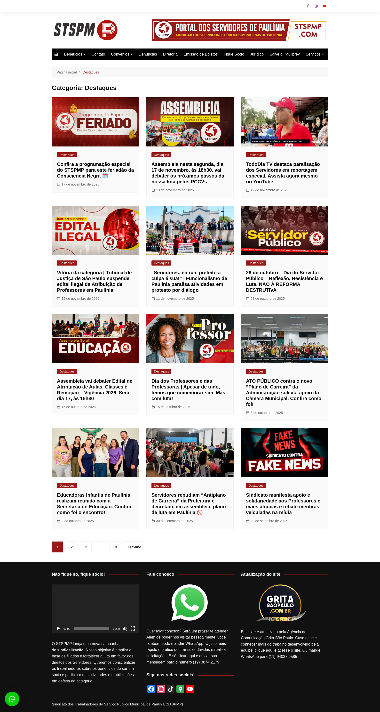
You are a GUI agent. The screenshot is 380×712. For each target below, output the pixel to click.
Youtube (324, 6)
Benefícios (73, 54)
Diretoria (170, 54)
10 (115, 547)
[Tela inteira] (132, 628)
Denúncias (148, 54)
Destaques (66, 155)
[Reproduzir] (58, 628)
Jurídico (257, 54)
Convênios (120, 54)
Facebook (307, 6)
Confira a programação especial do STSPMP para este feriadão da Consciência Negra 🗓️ (95, 170)
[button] (12, 699)
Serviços (313, 54)
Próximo (134, 547)
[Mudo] (125, 628)
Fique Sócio (234, 54)
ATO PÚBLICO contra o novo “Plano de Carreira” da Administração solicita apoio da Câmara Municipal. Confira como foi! (283, 392)
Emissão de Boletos (200, 54)
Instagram (316, 6)
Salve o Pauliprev (284, 54)
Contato (98, 54)
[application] (95, 609)
